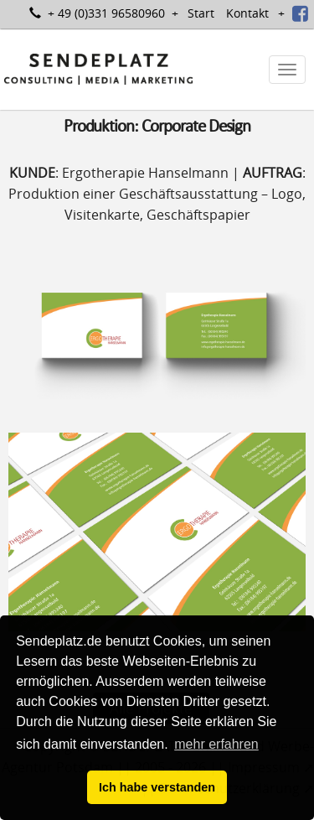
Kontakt (247, 13)
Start (201, 13)
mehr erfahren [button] (216, 744)
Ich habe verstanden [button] (157, 787)
